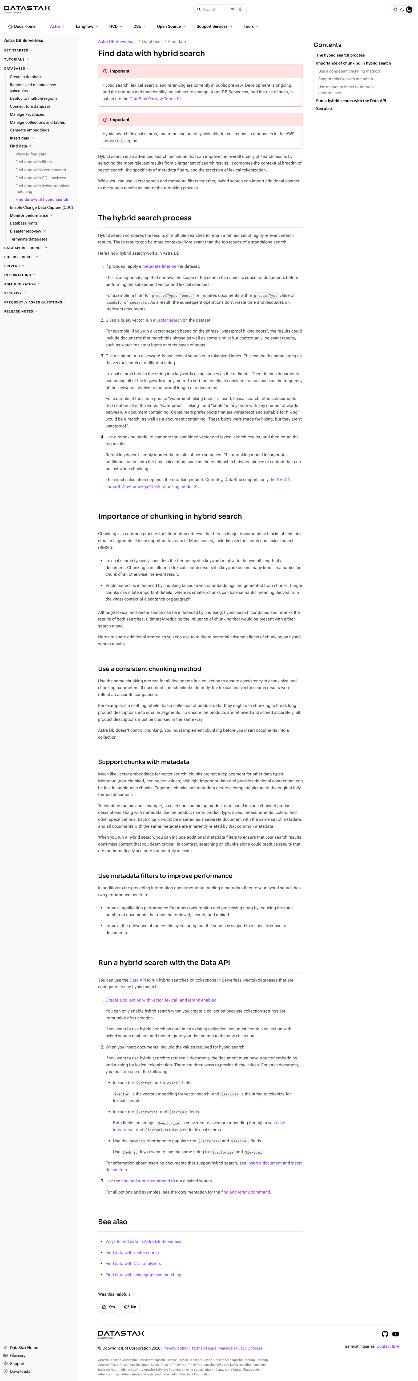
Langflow (87, 26)
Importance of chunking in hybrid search (170, 516)
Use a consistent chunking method (149, 669)
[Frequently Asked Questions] (39, 302)
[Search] (220, 9)
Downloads (16, 1372)
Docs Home (21, 26)
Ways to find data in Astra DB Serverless (143, 1241)
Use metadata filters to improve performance (165, 875)
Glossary (14, 1356)
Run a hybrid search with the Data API (164, 962)
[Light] (395, 9)
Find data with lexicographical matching (143, 1274)
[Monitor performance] (42, 216)
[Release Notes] (39, 311)
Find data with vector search (132, 1252)
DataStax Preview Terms (153, 98)
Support (14, 1364)
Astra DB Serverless (116, 41)
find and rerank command (145, 1180)
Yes (108, 1306)
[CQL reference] (39, 257)
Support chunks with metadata (144, 762)
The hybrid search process (144, 218)
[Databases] (39, 68)
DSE (140, 26)
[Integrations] (39, 275)
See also (113, 1222)
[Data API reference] (39, 248)
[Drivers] (39, 266)
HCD (116, 26)
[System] (409, 9)
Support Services (215, 26)
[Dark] (402, 9)
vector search (169, 320)
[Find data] (42, 146)
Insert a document (264, 1163)
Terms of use (202, 1348)
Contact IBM (388, 1346)
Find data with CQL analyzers (133, 1263)
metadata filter (156, 266)
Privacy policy (175, 1348)
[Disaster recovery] (42, 231)
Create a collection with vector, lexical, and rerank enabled (161, 1000)
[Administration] (39, 284)
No (130, 1306)
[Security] (39, 293)
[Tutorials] (39, 59)
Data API (138, 980)
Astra (58, 26)
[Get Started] (39, 50)
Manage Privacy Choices (240, 1348)
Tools (252, 26)
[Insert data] (42, 138)
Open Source (172, 26)
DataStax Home (20, 1348)
